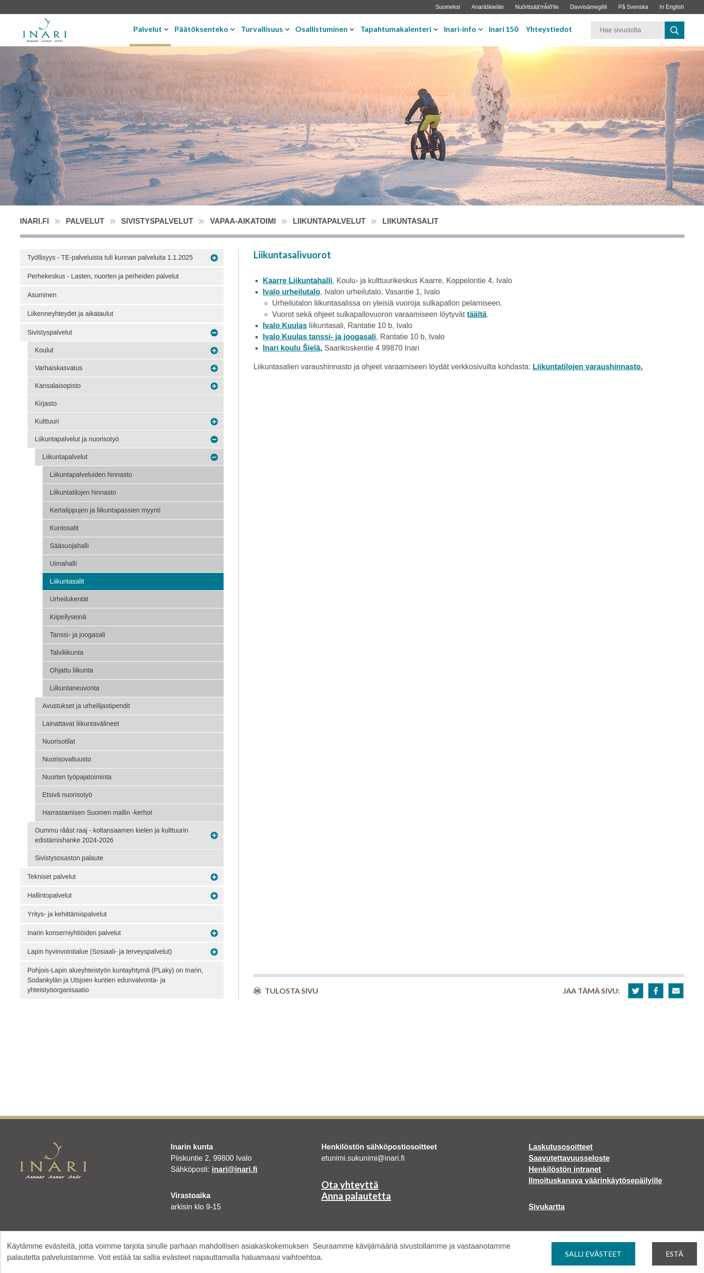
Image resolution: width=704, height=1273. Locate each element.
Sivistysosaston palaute (69, 858)
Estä (674, 1253)
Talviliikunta (67, 652)
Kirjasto (46, 403)
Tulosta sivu (286, 990)
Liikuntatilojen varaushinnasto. (588, 367)
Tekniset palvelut (52, 876)
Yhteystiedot (549, 28)
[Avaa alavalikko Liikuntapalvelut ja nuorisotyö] (214, 439)
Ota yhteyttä (349, 1184)
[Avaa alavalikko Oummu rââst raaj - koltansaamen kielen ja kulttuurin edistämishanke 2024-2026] (214, 835)
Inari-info (460, 28)
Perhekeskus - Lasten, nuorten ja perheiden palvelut (103, 276)
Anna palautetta (356, 1195)
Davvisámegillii (588, 7)
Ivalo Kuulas (285, 325)
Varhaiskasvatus (59, 368)
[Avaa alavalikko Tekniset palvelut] (214, 877)
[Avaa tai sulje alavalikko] (167, 29)
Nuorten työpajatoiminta (77, 777)
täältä (476, 314)
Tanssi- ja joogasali (77, 634)
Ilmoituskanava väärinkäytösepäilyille (595, 1181)
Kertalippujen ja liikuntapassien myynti (105, 510)
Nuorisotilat (59, 741)
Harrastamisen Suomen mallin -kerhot (97, 812)
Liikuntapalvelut (329, 221)
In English (672, 7)
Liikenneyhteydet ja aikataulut (71, 313)
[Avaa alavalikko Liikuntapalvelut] (214, 457)
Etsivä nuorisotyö (68, 794)
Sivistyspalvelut (157, 221)
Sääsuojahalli (69, 545)
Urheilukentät (69, 599)
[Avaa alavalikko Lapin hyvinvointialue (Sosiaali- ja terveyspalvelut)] (214, 952)
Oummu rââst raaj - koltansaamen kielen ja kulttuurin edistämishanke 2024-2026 (112, 835)
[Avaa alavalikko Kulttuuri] (214, 422)
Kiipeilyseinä (68, 617)
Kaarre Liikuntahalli (298, 281)
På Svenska (633, 7)
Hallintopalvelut (50, 895)
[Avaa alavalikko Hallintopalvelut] (214, 896)
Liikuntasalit (67, 581)
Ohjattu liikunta (72, 670)
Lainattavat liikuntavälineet (81, 723)
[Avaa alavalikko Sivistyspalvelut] (214, 333)
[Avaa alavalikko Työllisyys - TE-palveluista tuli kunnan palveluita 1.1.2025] (214, 258)
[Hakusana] (628, 30)
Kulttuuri (47, 421)
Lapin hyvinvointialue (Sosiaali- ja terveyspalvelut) (100, 951)
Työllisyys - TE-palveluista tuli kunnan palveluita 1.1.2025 (110, 257)
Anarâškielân (488, 7)
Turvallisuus (262, 28)
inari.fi (34, 221)
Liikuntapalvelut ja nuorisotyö (77, 439)
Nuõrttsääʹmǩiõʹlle (537, 7)
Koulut (44, 350)
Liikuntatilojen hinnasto (83, 492)
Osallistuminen (321, 28)
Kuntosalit (64, 528)
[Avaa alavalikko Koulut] (214, 350)
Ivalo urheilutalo (291, 292)
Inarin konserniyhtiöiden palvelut (74, 932)
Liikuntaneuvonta (75, 688)
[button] (635, 990)
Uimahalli (63, 563)
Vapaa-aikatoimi (243, 221)
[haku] (674, 30)
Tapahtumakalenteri (395, 28)
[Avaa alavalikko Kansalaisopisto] (214, 386)
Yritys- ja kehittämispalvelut (67, 914)
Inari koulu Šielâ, (292, 348)
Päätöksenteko (201, 28)
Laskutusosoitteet (561, 1147)
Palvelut (147, 28)
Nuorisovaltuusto (67, 759)
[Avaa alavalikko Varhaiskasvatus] (214, 368)
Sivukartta (547, 1207)
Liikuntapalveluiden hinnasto (91, 474)
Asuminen (42, 295)
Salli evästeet (593, 1253)
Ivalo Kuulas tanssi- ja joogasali (319, 337)
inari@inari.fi (234, 1169)
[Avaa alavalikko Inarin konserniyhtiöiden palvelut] (214, 933)
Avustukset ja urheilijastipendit (86, 706)
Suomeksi (447, 7)
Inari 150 (503, 28)
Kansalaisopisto (58, 385)
